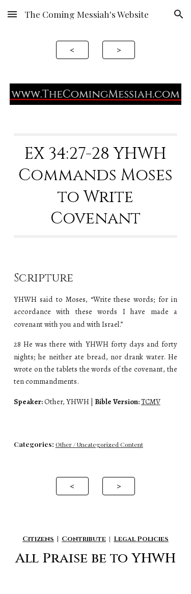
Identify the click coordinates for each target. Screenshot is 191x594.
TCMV (150, 402)
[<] (72, 49)
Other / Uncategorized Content (99, 444)
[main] (96, 185)
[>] (118, 49)
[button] (12, 14)
